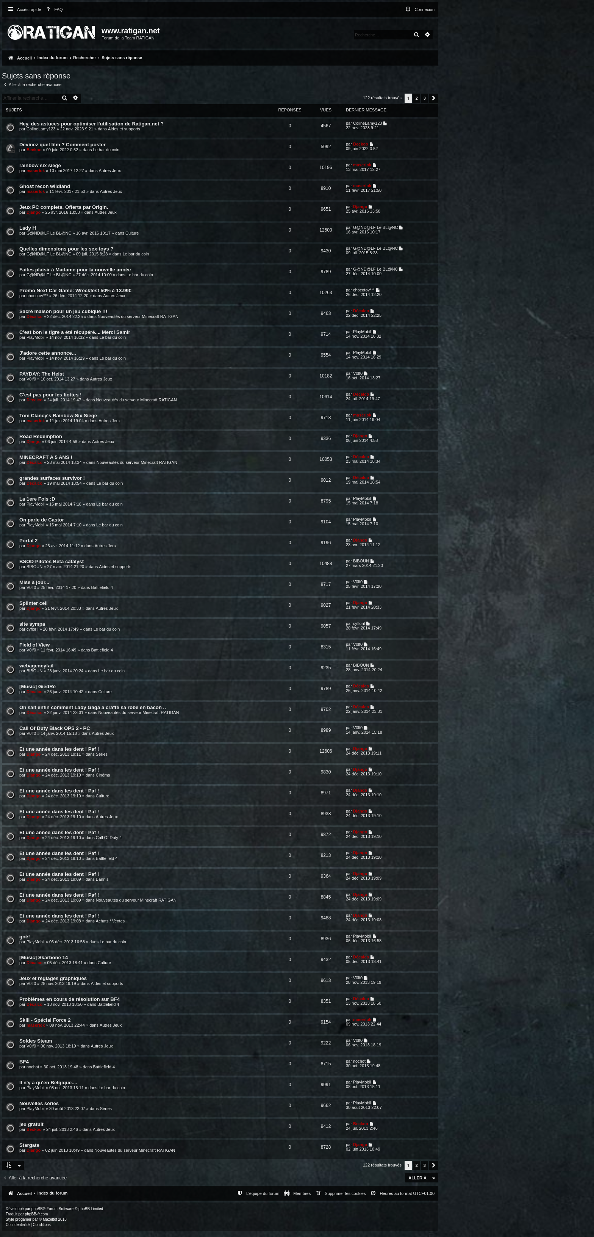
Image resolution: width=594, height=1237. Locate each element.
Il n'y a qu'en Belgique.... (48, 1082)
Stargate (29, 1145)
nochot (33, 1067)
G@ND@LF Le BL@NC (49, 233)
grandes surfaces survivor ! (52, 478)
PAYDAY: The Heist (41, 374)
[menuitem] (53, 9)
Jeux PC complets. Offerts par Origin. (63, 207)
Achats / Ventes (110, 921)
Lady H (27, 228)
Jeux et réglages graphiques (53, 978)
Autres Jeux (110, 170)
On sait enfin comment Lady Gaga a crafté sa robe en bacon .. (92, 707)
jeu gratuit (31, 1124)
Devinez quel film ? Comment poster (62, 144)
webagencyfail (36, 666)
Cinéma (103, 775)
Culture (132, 233)
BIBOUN (34, 566)
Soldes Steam (35, 1041)
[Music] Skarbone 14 (43, 957)
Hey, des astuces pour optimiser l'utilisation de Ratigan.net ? (91, 124)
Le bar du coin (106, 149)
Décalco (34, 316)
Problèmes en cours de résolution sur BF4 (69, 999)
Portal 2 (28, 540)
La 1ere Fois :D (37, 499)
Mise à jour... (34, 582)
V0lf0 (31, 379)
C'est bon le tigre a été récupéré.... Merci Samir (74, 332)
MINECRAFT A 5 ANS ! (45, 457)
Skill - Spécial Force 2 (45, 1020)
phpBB (37, 1209)
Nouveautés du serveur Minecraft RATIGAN (138, 316)
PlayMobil (36, 337)
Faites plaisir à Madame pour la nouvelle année (75, 269)
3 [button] (425, 98)
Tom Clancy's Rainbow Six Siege (58, 415)
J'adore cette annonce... (47, 353)
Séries (102, 754)
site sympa (32, 624)
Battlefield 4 (102, 587)
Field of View (34, 645)
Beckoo (34, 149)
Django (34, 212)
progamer (23, 1219)
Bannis (102, 879)
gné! (24, 936)
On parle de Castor (41, 520)
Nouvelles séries (39, 1103)
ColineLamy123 (41, 129)
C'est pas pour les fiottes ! (50, 395)
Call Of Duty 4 (109, 837)
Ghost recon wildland (44, 186)
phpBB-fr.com (36, 1214)
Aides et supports (124, 129)
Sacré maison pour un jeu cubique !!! (63, 311)
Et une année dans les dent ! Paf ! (59, 749)
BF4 (24, 1062)
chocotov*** (37, 295)
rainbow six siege (40, 165)
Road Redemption (40, 436)
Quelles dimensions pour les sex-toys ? (66, 249)
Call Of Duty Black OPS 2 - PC (54, 728)
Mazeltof (50, 1219)
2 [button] (417, 98)
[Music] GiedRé (37, 686)
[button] (433, 98)
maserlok (36, 170)
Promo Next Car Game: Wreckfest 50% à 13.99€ (75, 290)
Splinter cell (33, 603)
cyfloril (32, 629)
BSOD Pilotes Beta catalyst (51, 561)
